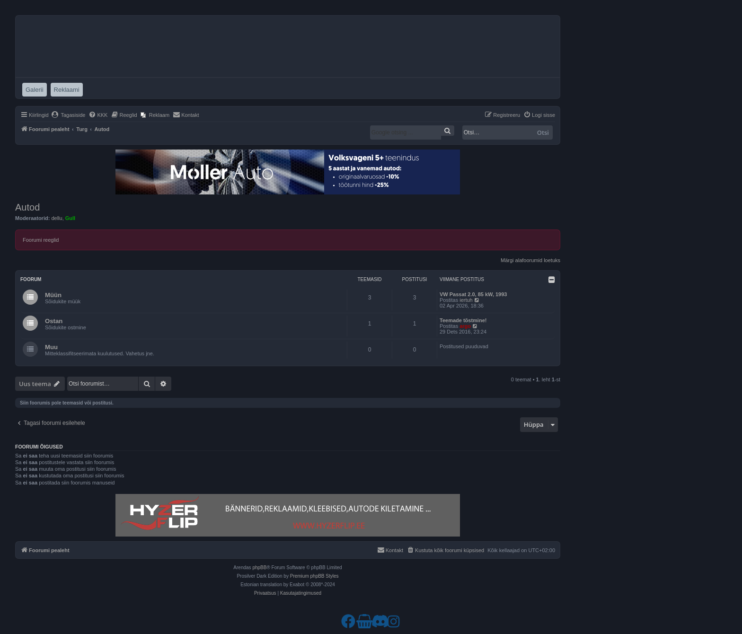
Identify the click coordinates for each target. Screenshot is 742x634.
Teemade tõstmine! (463, 320)
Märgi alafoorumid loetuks (530, 260)
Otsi (543, 132)
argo (465, 326)
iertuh (466, 300)
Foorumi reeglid (41, 240)
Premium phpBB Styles (314, 576)
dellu (56, 218)
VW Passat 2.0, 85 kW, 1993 (473, 294)
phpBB (259, 567)
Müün (53, 295)
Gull (70, 218)
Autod (27, 207)
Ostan (53, 321)
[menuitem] (68, 115)
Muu (51, 347)
